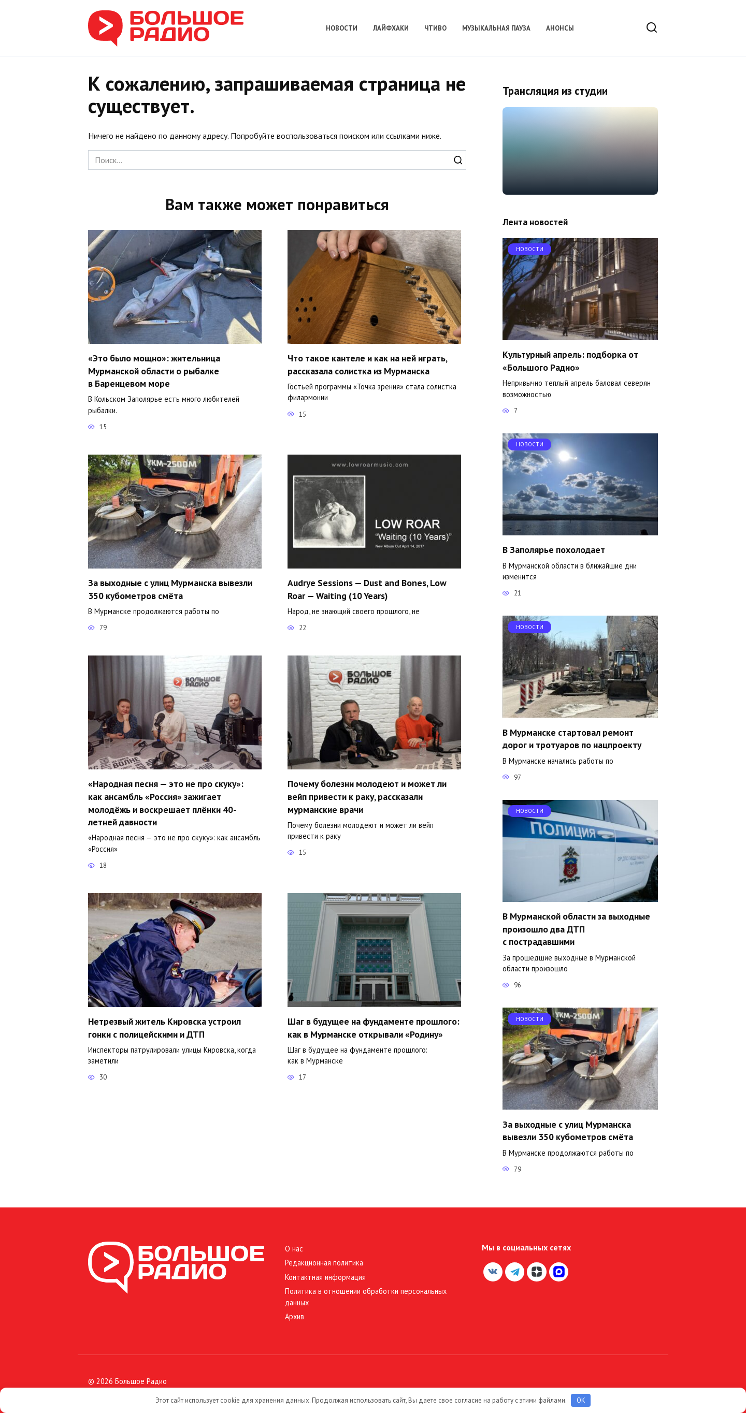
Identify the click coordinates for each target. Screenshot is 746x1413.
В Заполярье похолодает (554, 550)
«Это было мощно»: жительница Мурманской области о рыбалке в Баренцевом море (154, 370)
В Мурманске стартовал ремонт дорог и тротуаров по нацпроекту (572, 738)
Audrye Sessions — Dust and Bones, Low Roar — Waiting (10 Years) (367, 589)
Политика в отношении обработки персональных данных (366, 1296)
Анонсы (560, 28)
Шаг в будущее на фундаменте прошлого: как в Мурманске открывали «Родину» (374, 1028)
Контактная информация (325, 1277)
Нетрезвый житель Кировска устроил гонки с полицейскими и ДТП (164, 1028)
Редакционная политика (324, 1263)
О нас (294, 1249)
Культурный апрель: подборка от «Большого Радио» (570, 360)
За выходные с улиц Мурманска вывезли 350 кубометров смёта (170, 589)
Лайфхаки (391, 28)
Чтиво (435, 28)
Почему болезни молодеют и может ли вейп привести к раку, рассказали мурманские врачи (367, 796)
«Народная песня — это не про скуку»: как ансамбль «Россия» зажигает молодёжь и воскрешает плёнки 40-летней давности (165, 803)
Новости (341, 28)
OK (581, 1400)
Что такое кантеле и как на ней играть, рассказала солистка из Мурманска (367, 364)
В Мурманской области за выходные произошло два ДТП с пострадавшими (576, 929)
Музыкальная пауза (496, 28)
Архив (294, 1316)
